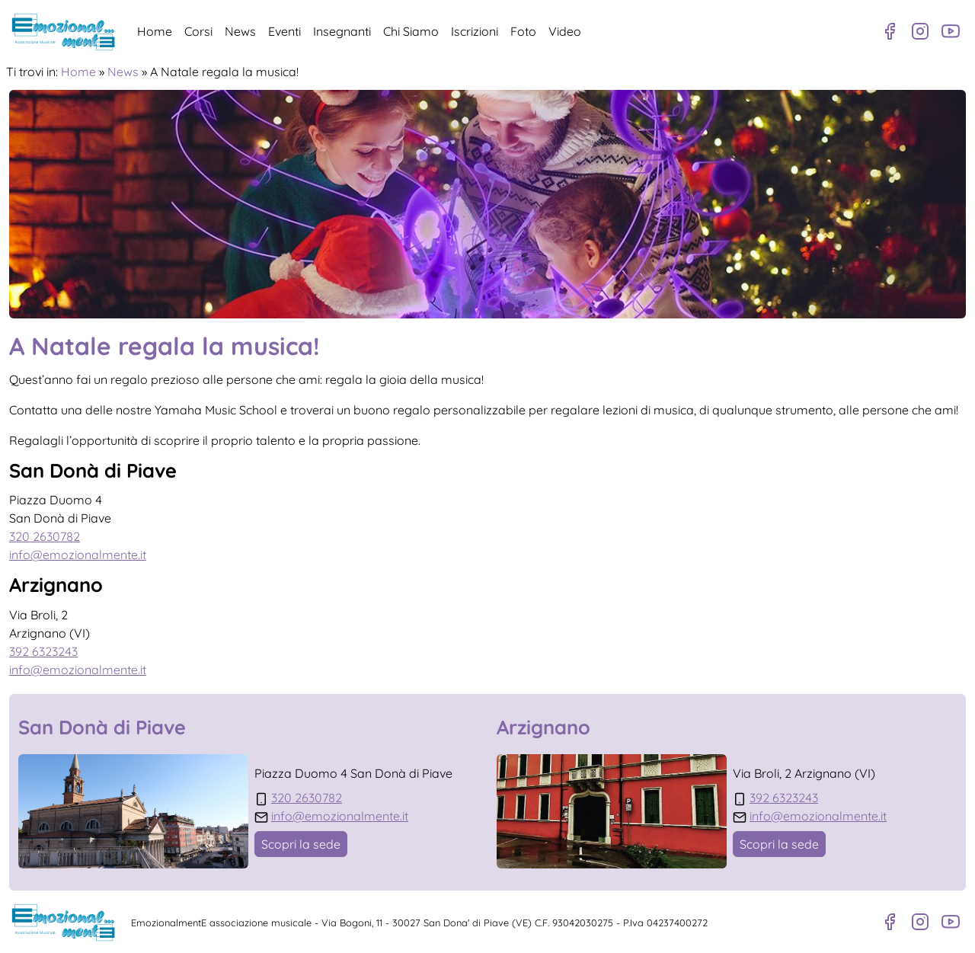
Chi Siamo (411, 31)
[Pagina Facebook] (889, 31)
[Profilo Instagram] (920, 31)
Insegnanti (342, 31)
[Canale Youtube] (950, 31)
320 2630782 (44, 536)
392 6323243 (43, 651)
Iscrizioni (474, 31)
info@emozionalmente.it (77, 554)
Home (154, 31)
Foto (523, 31)
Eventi (284, 31)
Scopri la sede (300, 844)
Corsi (198, 31)
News (240, 31)
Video (564, 31)
